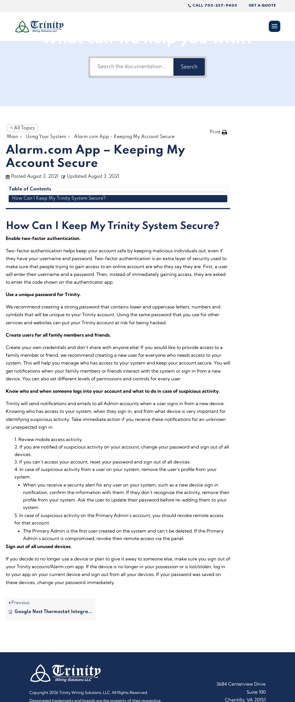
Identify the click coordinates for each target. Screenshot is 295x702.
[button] (218, 132)
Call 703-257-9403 (214, 5)
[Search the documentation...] (131, 67)
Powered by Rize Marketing (54, 679)
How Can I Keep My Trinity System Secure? (265, 141)
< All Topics (22, 128)
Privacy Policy (144, 671)
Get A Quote (262, 5)
